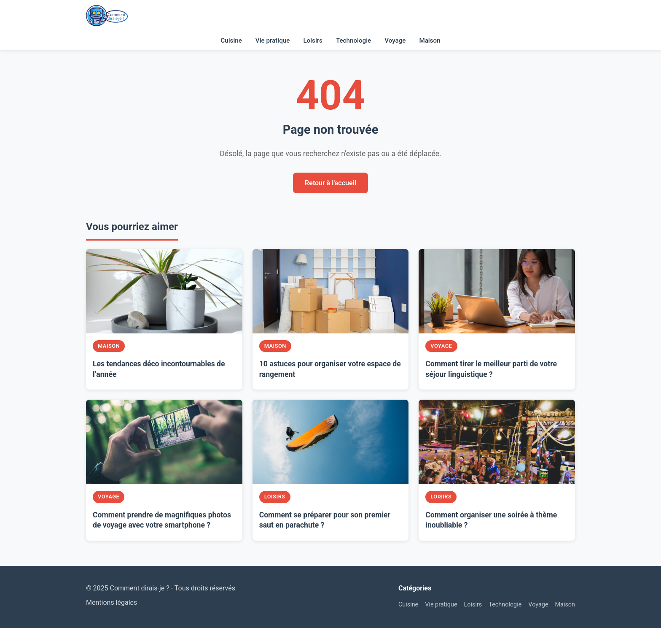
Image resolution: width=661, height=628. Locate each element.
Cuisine (231, 40)
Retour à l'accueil (330, 183)
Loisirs (312, 40)
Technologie (353, 40)
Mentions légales (111, 602)
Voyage (395, 40)
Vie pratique (272, 40)
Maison (429, 40)
